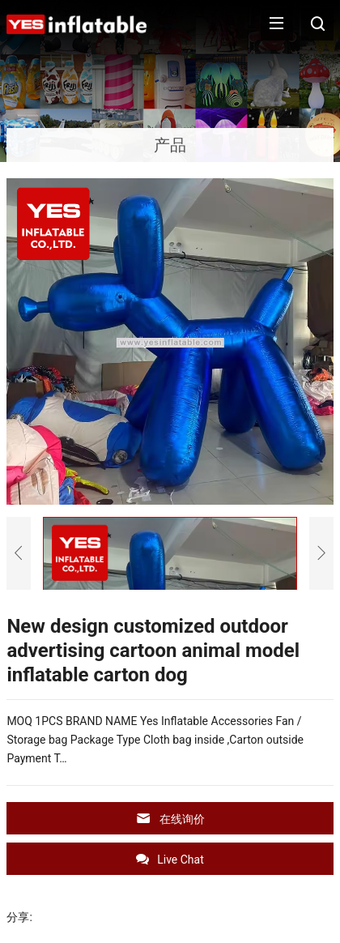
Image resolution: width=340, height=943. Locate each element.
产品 (170, 145)
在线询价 (170, 819)
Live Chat (170, 859)
